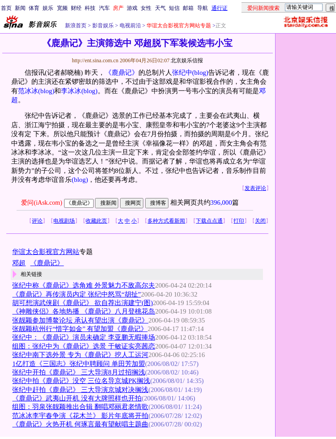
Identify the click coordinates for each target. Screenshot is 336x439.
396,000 (221, 202)
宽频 (62, 8)
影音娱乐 (103, 25)
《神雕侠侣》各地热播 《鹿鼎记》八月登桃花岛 (83, 311)
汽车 (104, 8)
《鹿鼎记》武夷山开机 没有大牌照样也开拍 (77, 398)
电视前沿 (129, 25)
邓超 (19, 263)
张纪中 (182, 72)
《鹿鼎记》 (121, 72)
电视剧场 (64, 221)
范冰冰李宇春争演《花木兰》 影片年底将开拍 (80, 415)
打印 (238, 221)
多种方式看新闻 (166, 221)
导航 (202, 8)
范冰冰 (28, 91)
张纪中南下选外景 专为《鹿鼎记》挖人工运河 (80, 354)
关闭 (260, 221)
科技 (90, 8)
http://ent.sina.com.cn (96, 60)
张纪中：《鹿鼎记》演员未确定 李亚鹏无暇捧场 (83, 337)
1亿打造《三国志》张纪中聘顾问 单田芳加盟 (78, 363)
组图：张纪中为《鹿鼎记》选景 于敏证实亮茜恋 (83, 346)
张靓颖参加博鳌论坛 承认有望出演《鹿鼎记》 (80, 320)
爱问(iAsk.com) (41, 202)
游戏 (132, 8)
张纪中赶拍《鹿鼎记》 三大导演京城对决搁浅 (80, 389)
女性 (146, 8)
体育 (34, 8)
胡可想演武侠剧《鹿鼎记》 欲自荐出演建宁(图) (82, 302)
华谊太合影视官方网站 (45, 251)
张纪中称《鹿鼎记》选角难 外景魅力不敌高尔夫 (83, 285)
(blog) (200, 72)
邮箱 (188, 8)
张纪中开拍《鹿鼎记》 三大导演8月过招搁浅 (78, 372)
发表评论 (255, 188)
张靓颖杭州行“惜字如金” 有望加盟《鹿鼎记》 (79, 328)
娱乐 (48, 8)
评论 (37, 221)
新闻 (20, 8)
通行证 (219, 8)
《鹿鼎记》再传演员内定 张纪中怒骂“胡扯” (76, 294)
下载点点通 (209, 221)
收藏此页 (96, 221)
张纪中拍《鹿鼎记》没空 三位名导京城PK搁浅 (81, 380)
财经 (76, 8)
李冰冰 (71, 91)
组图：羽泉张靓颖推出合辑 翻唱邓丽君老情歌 (80, 406)
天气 (160, 8)
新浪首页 (75, 25)
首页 (6, 8)
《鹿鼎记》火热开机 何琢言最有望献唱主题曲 (80, 424)
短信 (174, 8)
